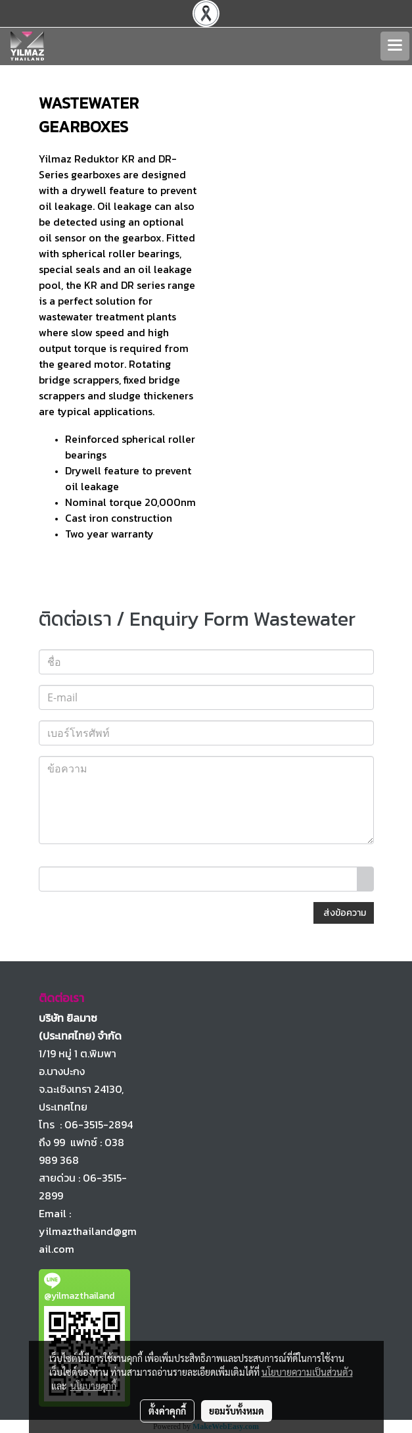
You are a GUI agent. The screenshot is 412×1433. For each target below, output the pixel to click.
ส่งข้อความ (343, 913)
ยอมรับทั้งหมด (236, 1411)
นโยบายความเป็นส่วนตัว (307, 1372)
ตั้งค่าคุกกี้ (167, 1411)
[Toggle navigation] (394, 46)
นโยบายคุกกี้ (93, 1386)
